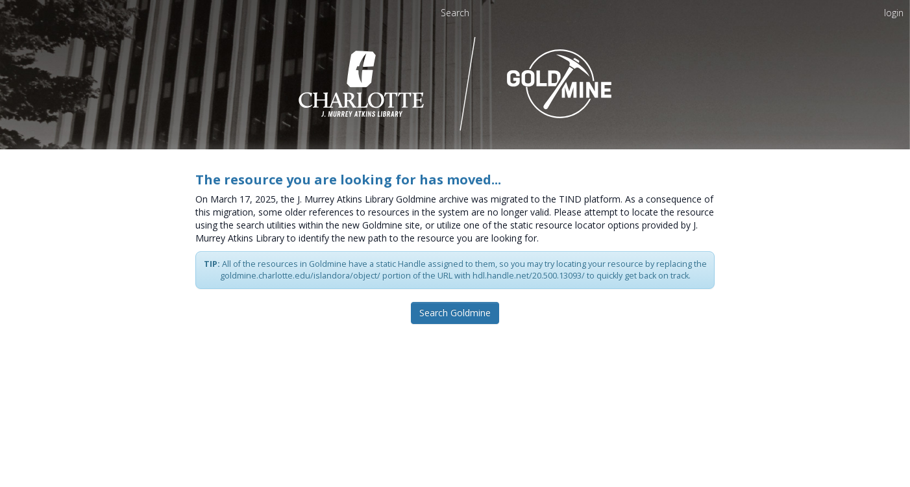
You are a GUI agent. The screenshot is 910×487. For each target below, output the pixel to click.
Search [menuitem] (455, 12)
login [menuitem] (894, 12)
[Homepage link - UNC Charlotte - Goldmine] (455, 83)
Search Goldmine (455, 312)
